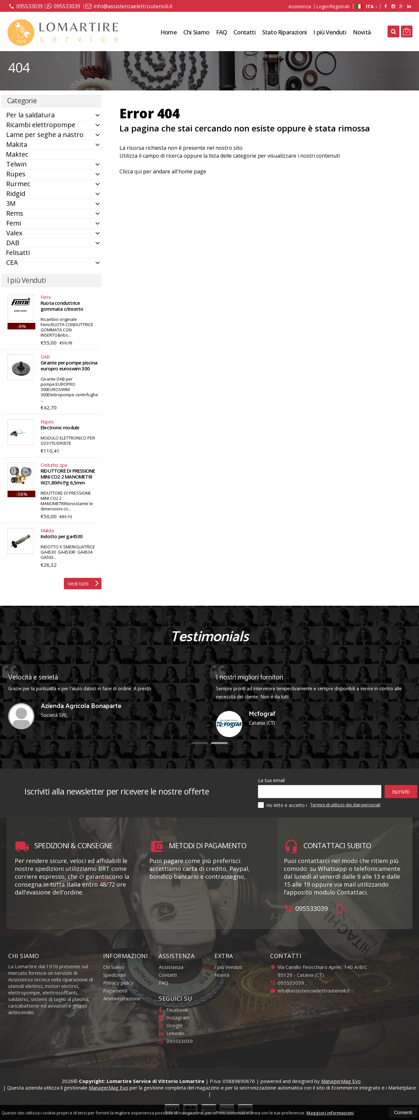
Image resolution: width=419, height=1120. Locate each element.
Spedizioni (114, 975)
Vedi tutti (83, 583)
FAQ (221, 32)
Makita (16, 144)
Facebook (173, 1009)
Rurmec (18, 183)
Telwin (16, 164)
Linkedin (171, 1033)
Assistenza (299, 6)
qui (138, 171)
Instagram (174, 1017)
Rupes (16, 173)
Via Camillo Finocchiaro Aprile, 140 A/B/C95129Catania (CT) (318, 971)
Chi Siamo (196, 32)
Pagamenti (115, 990)
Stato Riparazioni (284, 32)
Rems (14, 213)
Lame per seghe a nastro (44, 134)
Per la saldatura (30, 114)
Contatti (244, 32)
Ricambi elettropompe (40, 124)
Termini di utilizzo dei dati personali (345, 805)
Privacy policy (118, 982)
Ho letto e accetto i (283, 805)
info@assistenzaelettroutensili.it (129, 6)
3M (11, 203)
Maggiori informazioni (330, 1113)
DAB (12, 242)
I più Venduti (329, 32)
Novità (362, 32)
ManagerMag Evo (341, 1081)
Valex (14, 232)
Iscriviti (401, 791)
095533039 (26, 6)
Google (171, 1025)
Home (168, 32)
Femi (13, 223)
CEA (12, 262)
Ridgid (15, 193)
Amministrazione (121, 998)
